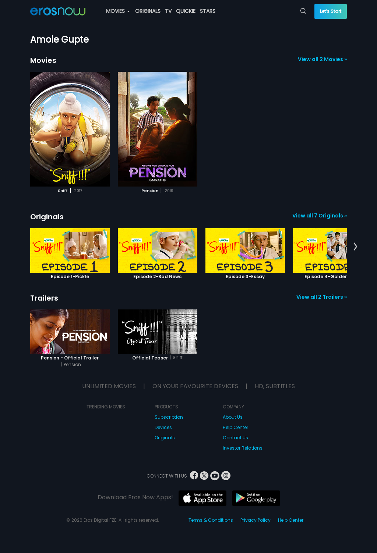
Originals (47, 217)
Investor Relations (243, 448)
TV (168, 11)
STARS (207, 11)
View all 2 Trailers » (321, 297)
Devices (163, 427)
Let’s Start (330, 11)
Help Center (235, 427)
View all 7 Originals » (319, 215)
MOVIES (118, 11)
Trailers (44, 298)
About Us (233, 417)
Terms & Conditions (210, 520)
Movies (43, 60)
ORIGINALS (148, 11)
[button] (355, 247)
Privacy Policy (255, 520)
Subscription (169, 417)
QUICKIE (185, 11)
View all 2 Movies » (322, 59)
